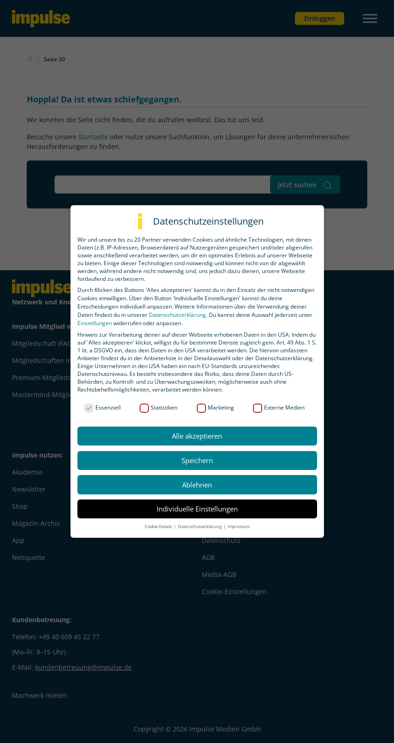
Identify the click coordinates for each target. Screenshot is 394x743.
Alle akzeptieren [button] (197, 435)
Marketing (215, 407)
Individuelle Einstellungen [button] (197, 508)
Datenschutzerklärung (177, 315)
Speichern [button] (197, 460)
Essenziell (102, 407)
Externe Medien (279, 407)
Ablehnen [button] (197, 484)
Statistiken (158, 407)
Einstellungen (94, 323)
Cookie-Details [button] (159, 526)
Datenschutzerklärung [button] (200, 526)
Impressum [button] (239, 526)
